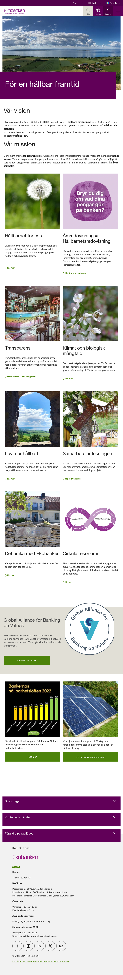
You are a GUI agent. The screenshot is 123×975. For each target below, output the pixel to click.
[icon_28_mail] (61, 946)
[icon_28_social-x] (50, 946)
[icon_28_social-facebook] (17, 946)
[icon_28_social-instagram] (28, 946)
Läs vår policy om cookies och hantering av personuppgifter (40, 961)
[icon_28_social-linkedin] (39, 946)
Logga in (16, 866)
